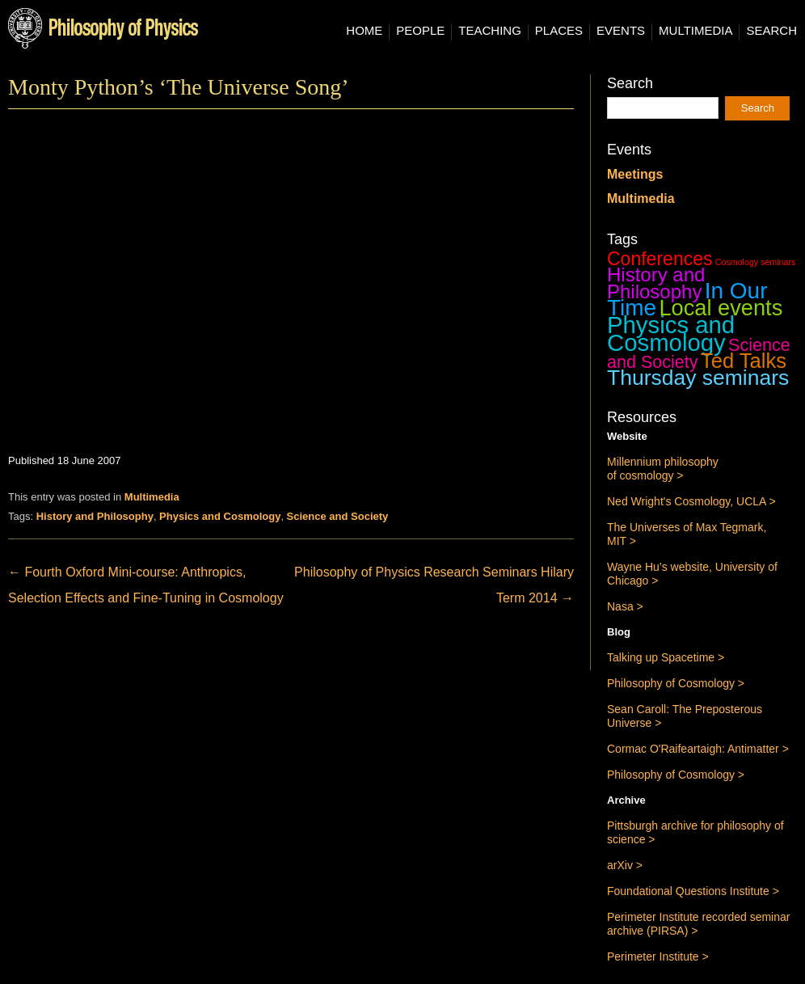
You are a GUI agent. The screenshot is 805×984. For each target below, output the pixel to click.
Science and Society (338, 516)
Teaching (489, 30)
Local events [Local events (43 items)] (720, 307)
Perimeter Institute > (658, 956)
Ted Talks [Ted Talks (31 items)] (743, 360)
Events (620, 30)
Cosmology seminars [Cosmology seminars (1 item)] (755, 262)
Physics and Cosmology (219, 516)
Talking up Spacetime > (665, 657)
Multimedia (695, 30)
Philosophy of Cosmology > (675, 683)
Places (559, 30)
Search (771, 30)
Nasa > (625, 606)
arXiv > (625, 865)
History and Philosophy (95, 516)
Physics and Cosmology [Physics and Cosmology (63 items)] (671, 333)
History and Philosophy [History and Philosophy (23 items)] (656, 283)
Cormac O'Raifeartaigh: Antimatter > (698, 748)
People (420, 30)
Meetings (635, 174)
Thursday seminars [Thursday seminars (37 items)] (698, 377)
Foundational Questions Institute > (693, 891)
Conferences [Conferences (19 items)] (660, 258)
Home (364, 30)
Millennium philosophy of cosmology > (663, 468)
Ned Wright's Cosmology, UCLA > (691, 501)
